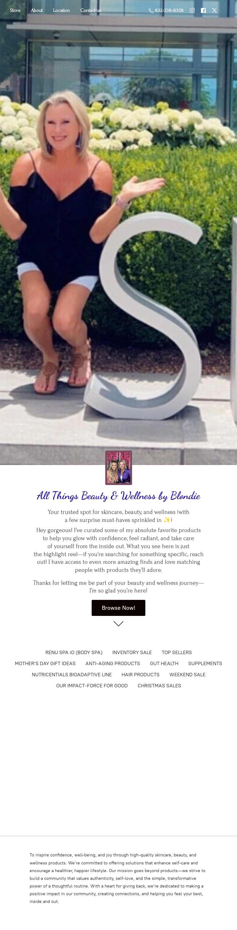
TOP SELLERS (177, 652)
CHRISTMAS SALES (159, 686)
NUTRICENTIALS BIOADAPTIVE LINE (72, 674)
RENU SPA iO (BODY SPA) (73, 652)
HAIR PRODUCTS (141, 674)
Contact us (90, 10)
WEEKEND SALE (187, 674)
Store (15, 10)
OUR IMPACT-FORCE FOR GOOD (92, 686)
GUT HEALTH (164, 663)
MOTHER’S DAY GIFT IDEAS (45, 663)
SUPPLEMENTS (205, 663)
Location (61, 10)
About (37, 10)
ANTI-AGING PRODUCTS (112, 663)
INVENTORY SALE (132, 652)
